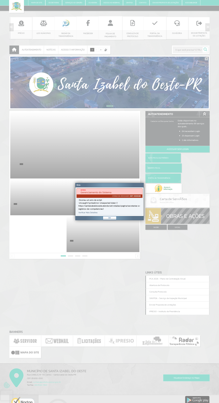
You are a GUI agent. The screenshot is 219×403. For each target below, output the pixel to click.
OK (109, 217)
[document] (109, 201)
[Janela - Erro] (109, 201)
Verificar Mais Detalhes (88, 212)
